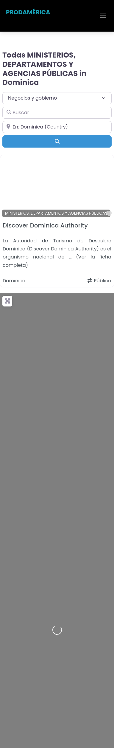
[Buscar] (57, 113)
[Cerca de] (57, 127)
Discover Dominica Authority (45, 225)
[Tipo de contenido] (57, 98)
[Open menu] (103, 16)
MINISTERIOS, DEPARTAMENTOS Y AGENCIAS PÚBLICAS (56, 213)
